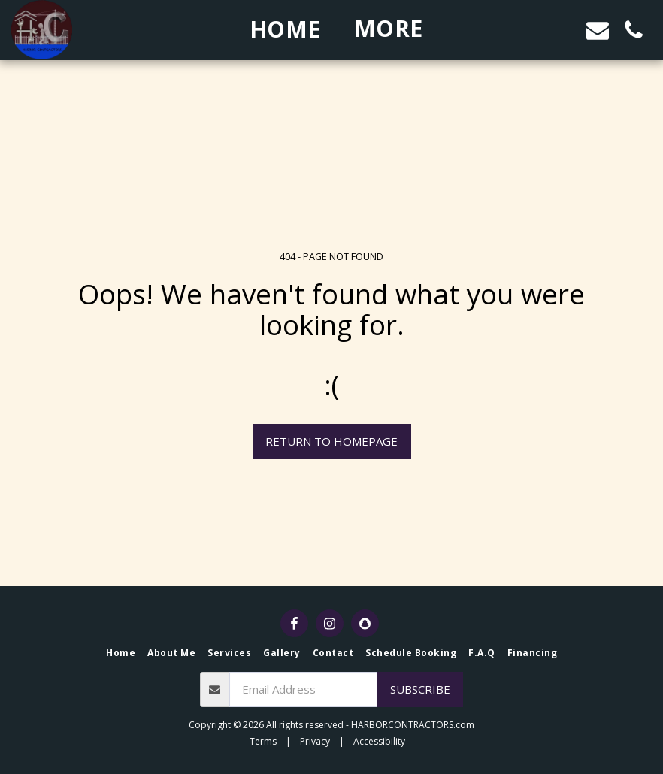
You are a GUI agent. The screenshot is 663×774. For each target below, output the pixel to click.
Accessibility (379, 741)
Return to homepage (331, 441)
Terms (263, 741)
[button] (525, 29)
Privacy (315, 741)
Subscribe (420, 689)
